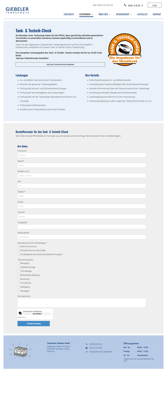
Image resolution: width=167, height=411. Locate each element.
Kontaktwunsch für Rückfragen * (32, 243)
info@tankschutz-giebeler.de (100, 352)
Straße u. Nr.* (24, 171)
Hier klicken (37, 314)
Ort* (19, 181)
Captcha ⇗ (22, 317)
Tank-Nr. (21, 212)
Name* (21, 161)
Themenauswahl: (25, 259)
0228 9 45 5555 (95, 348)
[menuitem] (69, 14)
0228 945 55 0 (95, 344)
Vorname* (22, 151)
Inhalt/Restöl (23, 233)
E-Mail (20, 202)
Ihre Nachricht (24, 296)
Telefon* (21, 192)
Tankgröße (22, 222)
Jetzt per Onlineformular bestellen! (32, 58)
